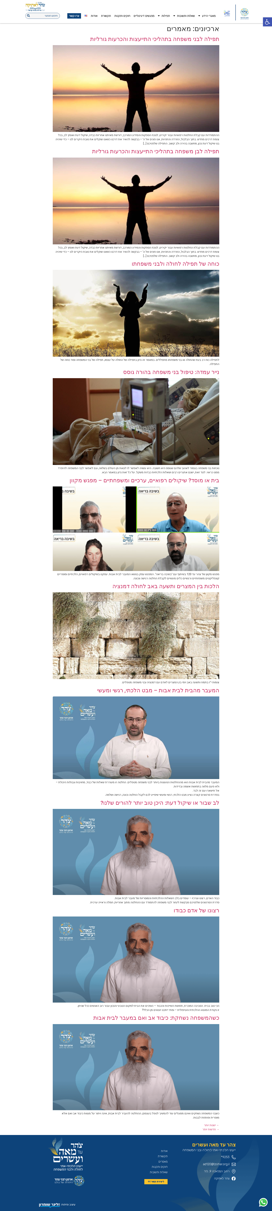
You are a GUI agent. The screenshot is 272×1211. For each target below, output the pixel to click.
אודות (94, 16)
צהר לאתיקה (222, 1178)
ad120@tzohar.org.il (216, 1164)
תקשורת (106, 16)
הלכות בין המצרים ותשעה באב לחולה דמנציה (165, 586)
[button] (267, 21)
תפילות (164, 15)
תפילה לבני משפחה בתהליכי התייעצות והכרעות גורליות (154, 39)
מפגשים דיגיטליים (144, 16)
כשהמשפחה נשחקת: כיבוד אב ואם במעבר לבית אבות (156, 1018)
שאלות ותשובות (184, 15)
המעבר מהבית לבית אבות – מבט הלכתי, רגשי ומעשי (158, 690)
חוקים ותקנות (122, 16)
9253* (225, 1157)
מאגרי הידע (207, 15)
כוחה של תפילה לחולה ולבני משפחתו (175, 263)
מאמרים (163, 1161)
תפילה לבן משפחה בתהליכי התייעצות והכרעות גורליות (155, 151)
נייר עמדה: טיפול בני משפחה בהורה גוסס (171, 372)
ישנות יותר (211, 1125)
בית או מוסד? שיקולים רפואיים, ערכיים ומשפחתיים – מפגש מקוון (144, 480)
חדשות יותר (210, 1129)
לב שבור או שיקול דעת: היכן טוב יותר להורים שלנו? (159, 803)
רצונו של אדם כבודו (196, 910)
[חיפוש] (28, 16)
